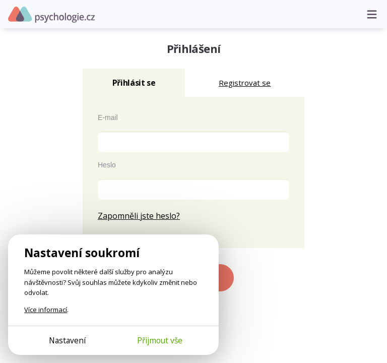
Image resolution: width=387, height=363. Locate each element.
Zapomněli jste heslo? (139, 215)
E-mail (108, 117)
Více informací (45, 309)
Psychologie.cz (51, 15)
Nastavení (67, 340)
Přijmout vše (159, 340)
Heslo (107, 165)
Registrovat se (245, 83)
